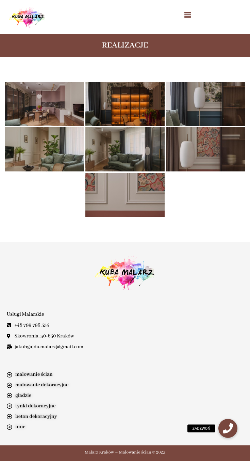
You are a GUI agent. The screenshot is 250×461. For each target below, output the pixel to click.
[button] (187, 15)
